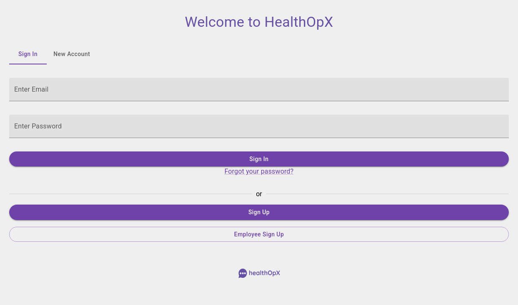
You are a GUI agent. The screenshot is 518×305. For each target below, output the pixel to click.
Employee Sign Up (259, 234)
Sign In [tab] (28, 54)
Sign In (259, 159)
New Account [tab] (72, 54)
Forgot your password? (259, 171)
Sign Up (259, 212)
